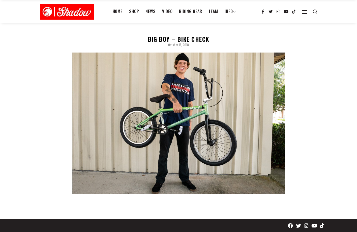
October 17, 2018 (178, 44)
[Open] (305, 12)
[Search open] (315, 11)
